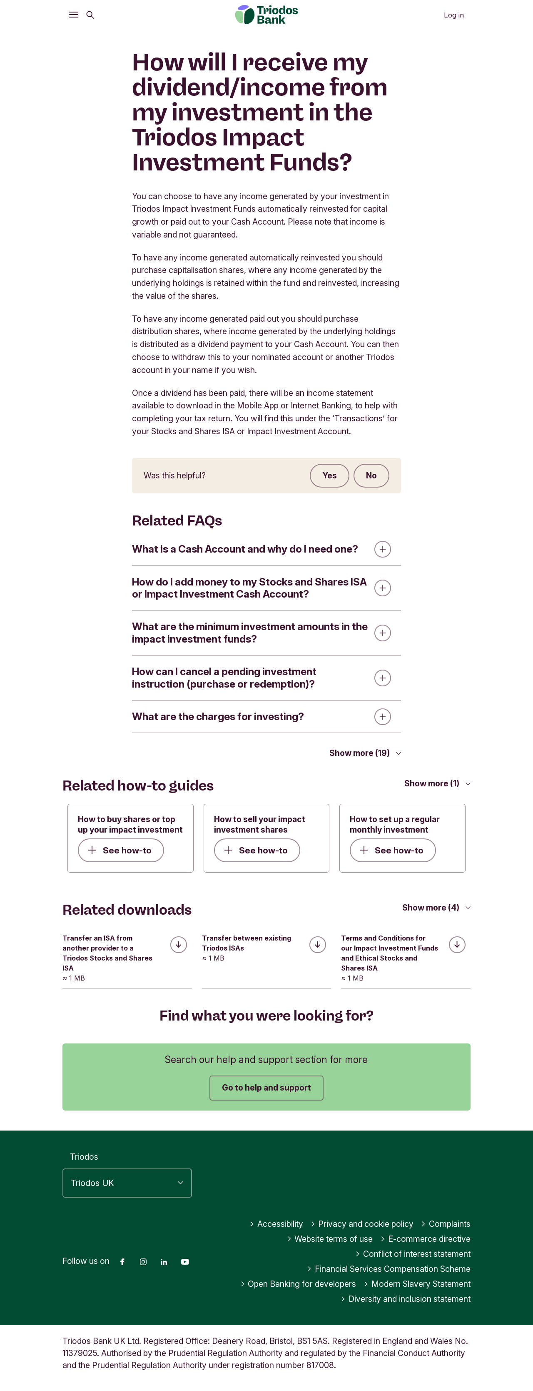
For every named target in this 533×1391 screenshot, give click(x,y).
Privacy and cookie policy (362, 1224)
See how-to (120, 850)
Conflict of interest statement (413, 1254)
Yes (329, 475)
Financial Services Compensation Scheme (389, 1269)
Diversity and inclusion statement (406, 1299)
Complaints (446, 1224)
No (371, 475)
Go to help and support (266, 1088)
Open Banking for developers (298, 1284)
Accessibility (276, 1224)
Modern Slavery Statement (417, 1284)
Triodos (84, 1157)
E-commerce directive (425, 1239)
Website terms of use (330, 1239)
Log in (454, 15)
